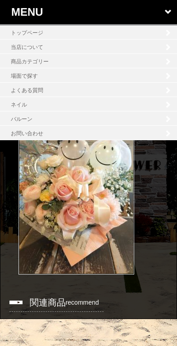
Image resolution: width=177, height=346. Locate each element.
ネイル (19, 104)
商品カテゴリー (30, 61)
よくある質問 (27, 90)
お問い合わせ (27, 133)
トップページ (27, 32)
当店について (27, 47)
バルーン (21, 119)
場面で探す (24, 76)
